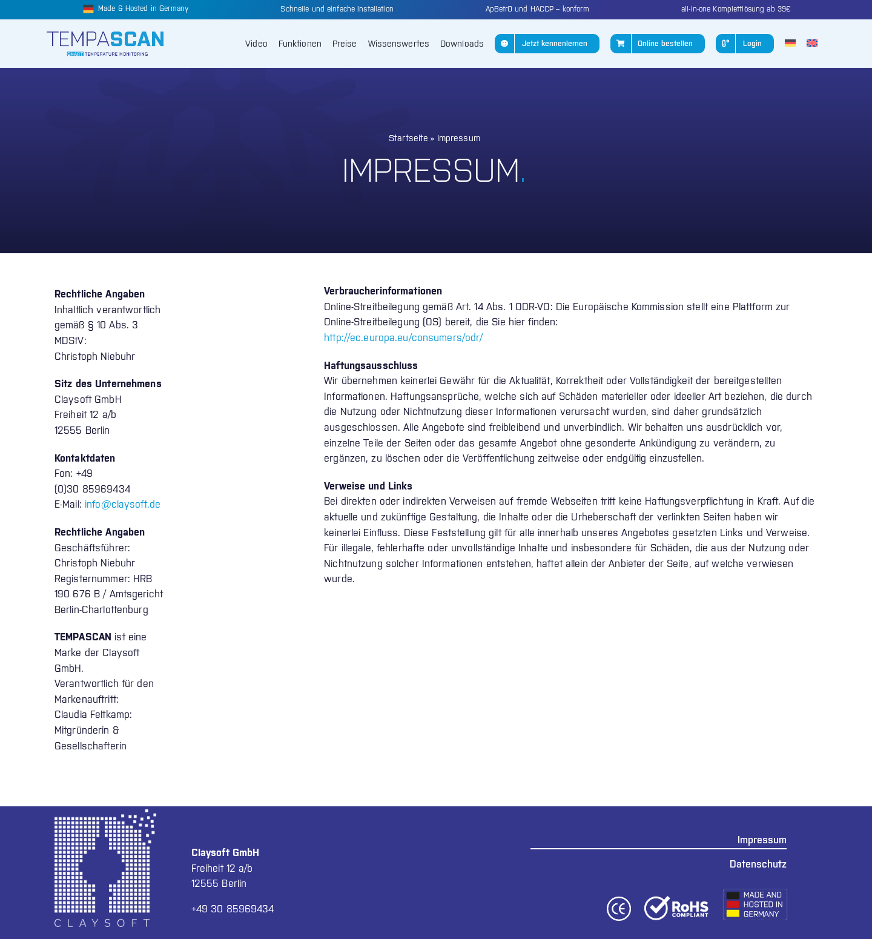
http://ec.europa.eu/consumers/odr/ (403, 337)
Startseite (408, 138)
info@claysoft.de (122, 504)
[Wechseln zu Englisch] (812, 44)
